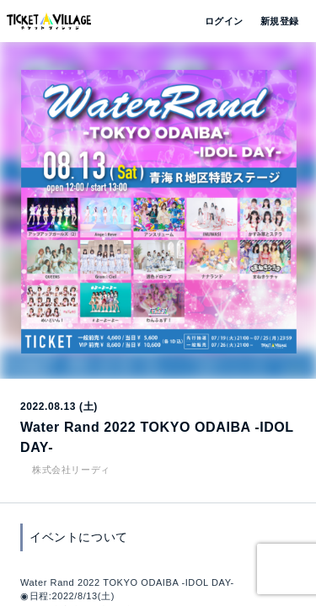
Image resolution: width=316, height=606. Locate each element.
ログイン (222, 21)
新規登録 (273, 21)
